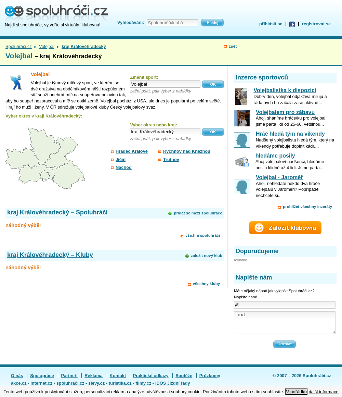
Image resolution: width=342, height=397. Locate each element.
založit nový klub (206, 255)
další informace (324, 391)
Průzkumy (209, 379)
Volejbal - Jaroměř (279, 177)
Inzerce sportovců (262, 77)
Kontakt (118, 379)
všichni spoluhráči (202, 235)
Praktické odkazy (151, 379)
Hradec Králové (132, 151)
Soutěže (183, 379)
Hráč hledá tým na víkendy (290, 134)
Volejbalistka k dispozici (284, 90)
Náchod (124, 167)
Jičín (121, 159)
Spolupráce (42, 379)
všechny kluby (206, 284)
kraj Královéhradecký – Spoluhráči (57, 212)
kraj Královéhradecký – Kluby (50, 254)
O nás (17, 379)
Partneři (69, 379)
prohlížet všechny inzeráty (307, 206)
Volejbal (46, 46)
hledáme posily (275, 156)
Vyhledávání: (130, 22)
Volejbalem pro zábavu (285, 112)
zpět (233, 46)
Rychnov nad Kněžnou (186, 151)
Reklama (93, 379)
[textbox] (165, 84)
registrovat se (316, 23)
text (285, 324)
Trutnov (171, 159)
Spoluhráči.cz (18, 46)
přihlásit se (270, 23)
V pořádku (296, 391)
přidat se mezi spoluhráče (198, 213)
